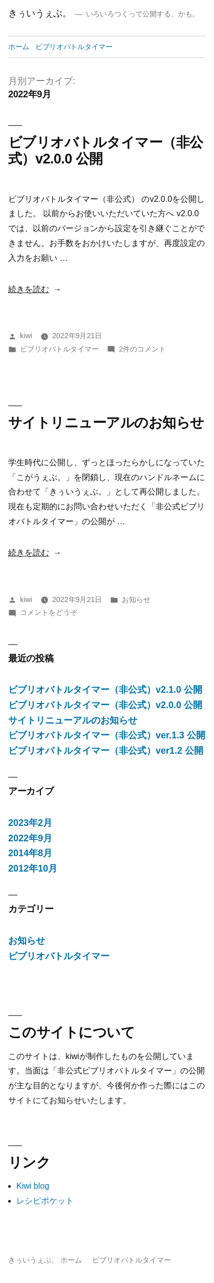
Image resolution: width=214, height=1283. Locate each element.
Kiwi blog (32, 1186)
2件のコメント (142, 349)
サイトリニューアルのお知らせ (106, 422)
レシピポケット (45, 1200)
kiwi (26, 336)
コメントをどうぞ (48, 612)
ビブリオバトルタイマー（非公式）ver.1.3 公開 (106, 735)
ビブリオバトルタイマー (74, 47)
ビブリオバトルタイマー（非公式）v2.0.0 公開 (105, 705)
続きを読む (28, 289)
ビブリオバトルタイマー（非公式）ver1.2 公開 (105, 751)
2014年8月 (30, 853)
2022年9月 (30, 838)
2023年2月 (30, 823)
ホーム (18, 47)
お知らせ (136, 599)
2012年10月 (32, 868)
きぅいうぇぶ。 (39, 13)
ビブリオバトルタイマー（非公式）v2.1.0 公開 (105, 690)
